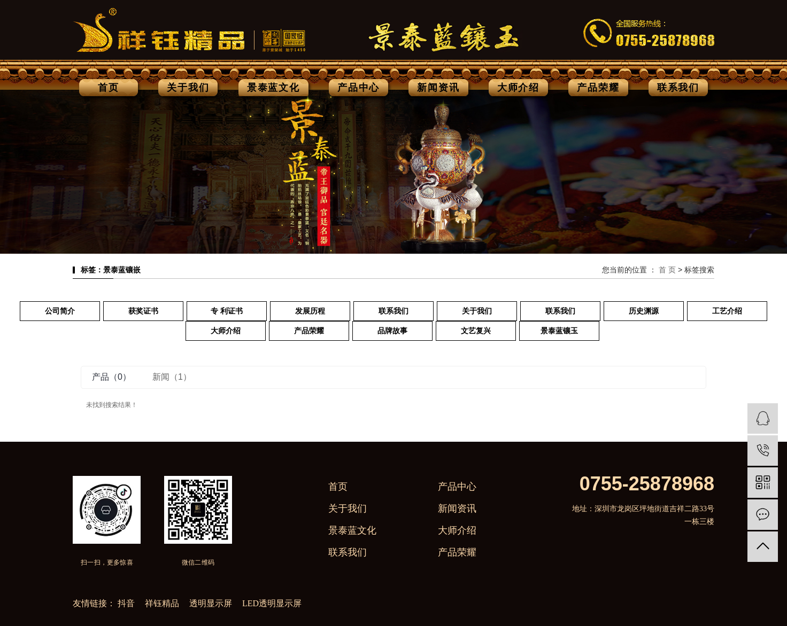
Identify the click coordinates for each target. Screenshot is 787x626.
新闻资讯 (438, 87)
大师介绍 (518, 87)
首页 (108, 87)
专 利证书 (227, 311)
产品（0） (111, 376)
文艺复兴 (476, 331)
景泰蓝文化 (273, 87)
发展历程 (310, 311)
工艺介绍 (727, 311)
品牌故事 (392, 331)
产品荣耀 (598, 87)
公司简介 (60, 311)
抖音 (127, 603)
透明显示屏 (211, 603)
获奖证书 (143, 311)
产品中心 (358, 87)
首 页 (667, 269)
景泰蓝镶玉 (559, 331)
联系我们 (678, 87)
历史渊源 (644, 311)
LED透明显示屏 (272, 603)
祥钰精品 (163, 603)
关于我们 (188, 87)
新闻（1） (171, 376)
